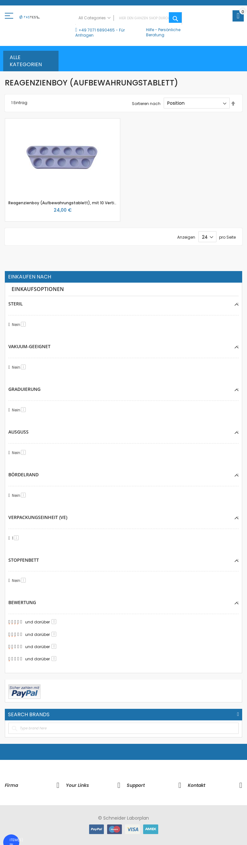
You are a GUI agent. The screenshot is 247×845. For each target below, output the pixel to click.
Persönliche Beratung (163, 32)
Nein (20, 324)
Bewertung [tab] (22, 602)
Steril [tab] (15, 304)
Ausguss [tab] (18, 432)
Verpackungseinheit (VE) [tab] (37, 517)
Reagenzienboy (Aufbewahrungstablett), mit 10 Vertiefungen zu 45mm (80, 203)
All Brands (238, 714)
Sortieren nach (146, 103)
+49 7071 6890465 (96, 30)
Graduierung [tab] (24, 389)
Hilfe (150, 29)
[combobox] (128, 18)
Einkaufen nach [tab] (29, 276)
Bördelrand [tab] (23, 474)
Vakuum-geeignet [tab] (29, 346)
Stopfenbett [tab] (23, 560)
